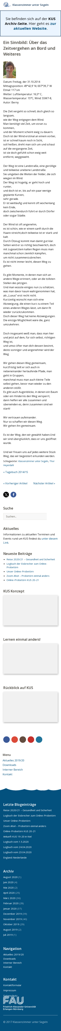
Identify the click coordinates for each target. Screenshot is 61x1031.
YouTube (31, 739)
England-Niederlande (15, 857)
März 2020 (9, 898)
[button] (6, 494)
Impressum (9, 990)
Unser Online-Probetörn (20, 571)
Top (54, 1022)
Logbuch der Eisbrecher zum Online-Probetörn (29, 815)
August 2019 (10, 929)
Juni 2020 (8, 882)
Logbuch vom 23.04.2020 (17, 852)
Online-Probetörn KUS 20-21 (23, 580)
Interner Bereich (13, 769)
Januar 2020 (10, 908)
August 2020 (10, 877)
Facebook (6, 739)
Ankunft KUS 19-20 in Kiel (17, 836)
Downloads (9, 765)
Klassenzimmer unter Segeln (31, 5)
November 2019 (12, 919)
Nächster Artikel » (44, 483)
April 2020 (9, 892)
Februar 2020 (11, 903)
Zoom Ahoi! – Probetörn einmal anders (28, 575)
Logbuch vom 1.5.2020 (16, 841)
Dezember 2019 (12, 913)
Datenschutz (10, 995)
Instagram (23, 739)
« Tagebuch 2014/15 (15, 472)
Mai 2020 (8, 887)
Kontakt (7, 774)
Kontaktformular (12, 985)
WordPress (39, 739)
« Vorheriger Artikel (15, 483)
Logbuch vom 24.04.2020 (17, 847)
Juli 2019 (8, 934)
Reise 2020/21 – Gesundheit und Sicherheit (31, 559)
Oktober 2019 (11, 924)
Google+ (14, 739)
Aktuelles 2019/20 (13, 760)
